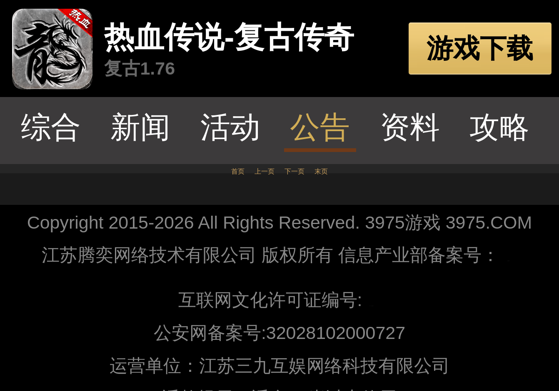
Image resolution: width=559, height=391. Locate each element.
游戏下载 (480, 48)
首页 (238, 171)
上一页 (265, 171)
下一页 (294, 171)
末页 (321, 171)
